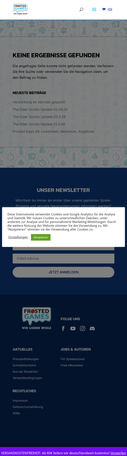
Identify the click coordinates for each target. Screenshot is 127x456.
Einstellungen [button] (18, 237)
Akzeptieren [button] (40, 237)
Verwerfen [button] (118, 453)
